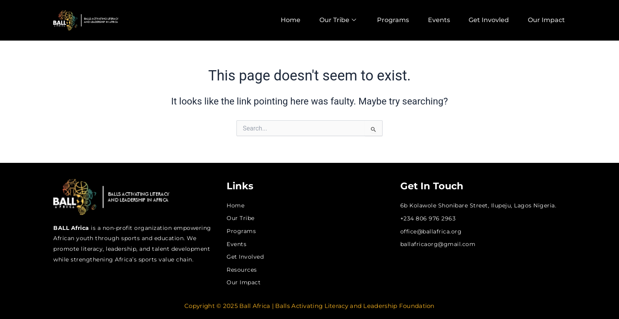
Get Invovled (489, 20)
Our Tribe (334, 20)
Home (286, 20)
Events (438, 20)
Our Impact (547, 20)
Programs (391, 20)
